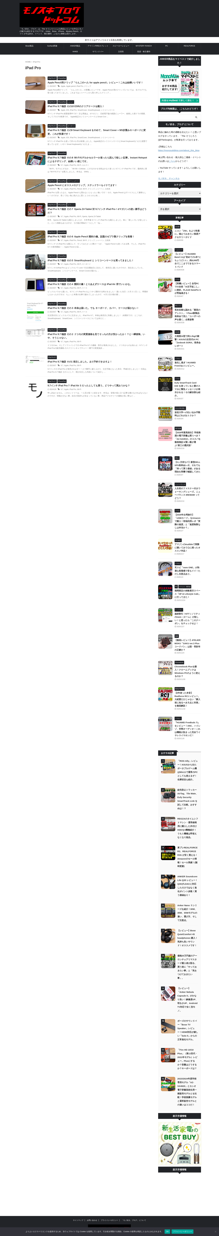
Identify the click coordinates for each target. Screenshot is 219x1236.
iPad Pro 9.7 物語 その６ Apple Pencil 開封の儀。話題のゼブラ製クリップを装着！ (92, 237)
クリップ (88, 86)
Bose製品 (29, 46)
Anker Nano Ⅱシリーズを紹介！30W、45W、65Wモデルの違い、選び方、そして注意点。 (187, 896)
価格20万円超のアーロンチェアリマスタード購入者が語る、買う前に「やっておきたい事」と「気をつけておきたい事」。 (187, 950)
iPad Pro (80, 86)
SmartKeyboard (94, 110)
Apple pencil (71, 86)
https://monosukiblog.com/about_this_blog (178, 150)
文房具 (121, 51)
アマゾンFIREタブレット (98, 46)
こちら (172, 161)
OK (167, 1231)
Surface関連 (52, 46)
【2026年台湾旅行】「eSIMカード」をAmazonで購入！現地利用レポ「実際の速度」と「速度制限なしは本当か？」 (188, 511)
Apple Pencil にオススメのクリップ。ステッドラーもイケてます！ (83, 185)
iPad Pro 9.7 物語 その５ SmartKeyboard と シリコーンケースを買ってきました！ (92, 261)
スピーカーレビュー (121, 46)
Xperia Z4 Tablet (95, 217)
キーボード (87, 265)
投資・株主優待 (143, 51)
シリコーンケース (108, 110)
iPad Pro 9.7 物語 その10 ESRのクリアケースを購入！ (77, 106)
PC (166, 46)
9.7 (63, 165)
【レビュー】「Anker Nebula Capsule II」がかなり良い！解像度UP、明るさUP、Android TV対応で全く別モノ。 (187, 983)
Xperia (85, 217)
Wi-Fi (80, 165)
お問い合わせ (92, 1204)
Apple (64, 86)
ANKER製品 (75, 46)
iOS (68, 110)
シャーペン (101, 189)
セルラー (86, 165)
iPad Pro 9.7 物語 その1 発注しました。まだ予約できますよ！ (81, 363)
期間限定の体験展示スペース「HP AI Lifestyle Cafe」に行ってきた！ (188, 584)
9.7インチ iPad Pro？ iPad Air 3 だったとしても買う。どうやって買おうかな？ (90, 387)
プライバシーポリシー (109, 1204)
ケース (85, 288)
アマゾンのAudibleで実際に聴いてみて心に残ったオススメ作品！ (188, 537)
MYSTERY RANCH (144, 46)
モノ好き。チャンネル (169, 178)
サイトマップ (78, 1204)
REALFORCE (189, 46)
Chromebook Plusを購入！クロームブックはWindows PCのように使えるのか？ (187, 660)
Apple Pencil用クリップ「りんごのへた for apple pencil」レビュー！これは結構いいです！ (96, 82)
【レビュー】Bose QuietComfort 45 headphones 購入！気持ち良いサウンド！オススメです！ (187, 921)
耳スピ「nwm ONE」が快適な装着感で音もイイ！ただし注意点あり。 (188, 561)
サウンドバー (98, 51)
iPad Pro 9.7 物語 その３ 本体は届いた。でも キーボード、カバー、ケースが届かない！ (94, 308)
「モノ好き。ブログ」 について (134, 1204)
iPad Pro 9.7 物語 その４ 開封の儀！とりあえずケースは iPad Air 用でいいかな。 (91, 284)
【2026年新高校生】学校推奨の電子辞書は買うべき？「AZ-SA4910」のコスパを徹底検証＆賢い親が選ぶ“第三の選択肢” (187, 432)
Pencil (80, 189)
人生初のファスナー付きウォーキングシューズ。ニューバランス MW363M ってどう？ (188, 485)
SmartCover (83, 110)
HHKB (75, 51)
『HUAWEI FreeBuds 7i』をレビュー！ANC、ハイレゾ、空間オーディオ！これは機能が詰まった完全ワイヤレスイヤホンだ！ (188, 712)
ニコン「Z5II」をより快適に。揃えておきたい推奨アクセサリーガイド (188, 233)
